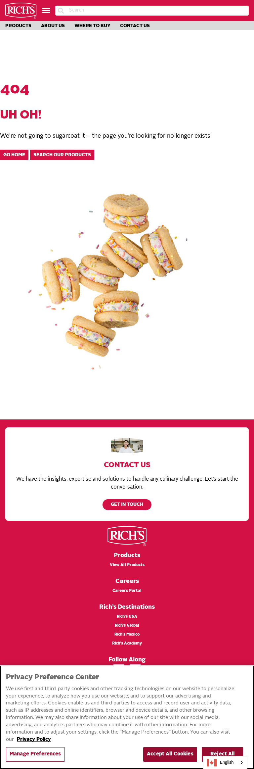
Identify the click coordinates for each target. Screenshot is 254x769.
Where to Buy (92, 26)
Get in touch (127, 505)
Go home (14, 155)
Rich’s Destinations (127, 607)
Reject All (222, 754)
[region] (127, 717)
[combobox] (225, 762)
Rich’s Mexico (127, 635)
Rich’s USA (127, 617)
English (220, 763)
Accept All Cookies (170, 754)
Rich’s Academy (127, 644)
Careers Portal (127, 591)
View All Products (127, 565)
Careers (127, 581)
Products (18, 26)
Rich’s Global (127, 626)
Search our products (62, 155)
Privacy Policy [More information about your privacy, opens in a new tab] (34, 739)
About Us (53, 26)
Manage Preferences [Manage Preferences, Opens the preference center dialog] (35, 754)
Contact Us (135, 26)
